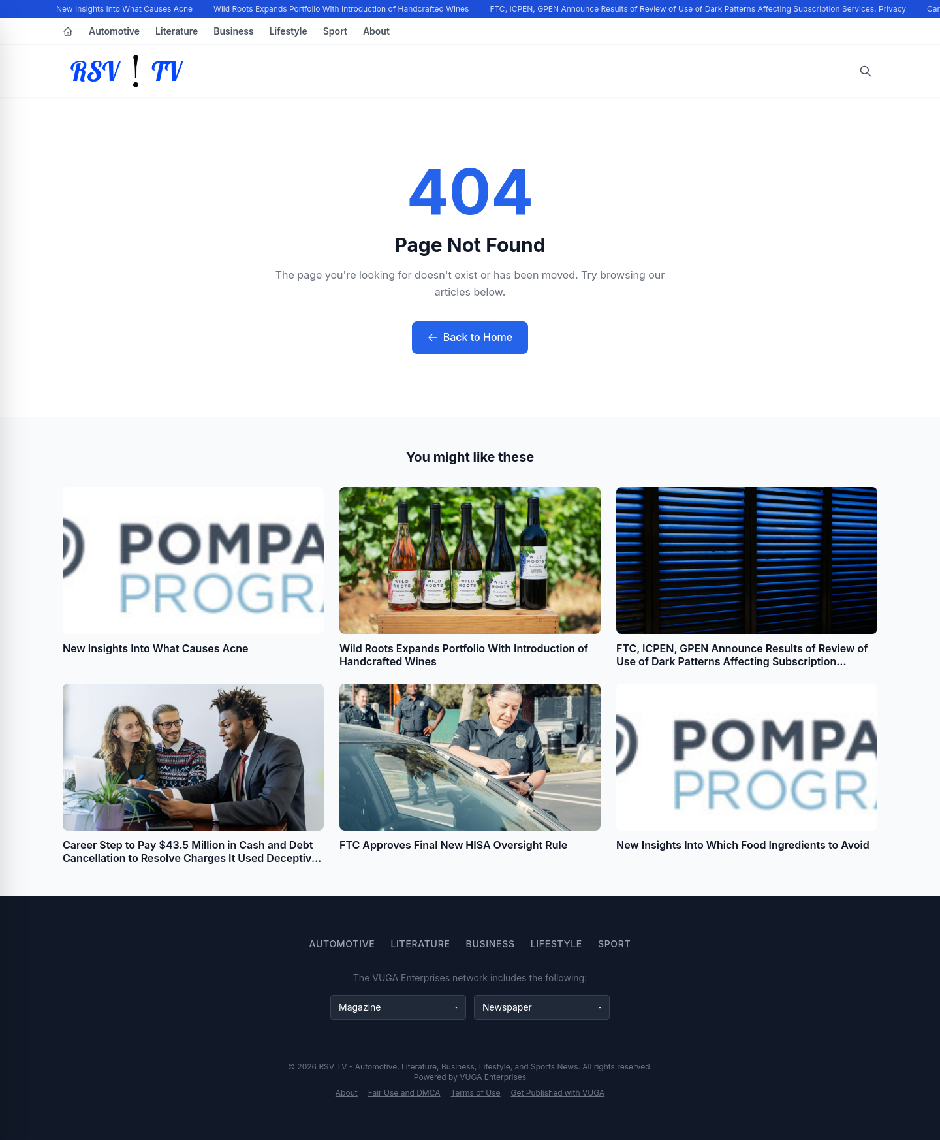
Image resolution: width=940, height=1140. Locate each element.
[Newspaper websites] (542, 1007)
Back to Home (470, 336)
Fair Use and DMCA (404, 1093)
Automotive (114, 31)
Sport (335, 31)
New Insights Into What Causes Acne (125, 9)
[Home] (68, 31)
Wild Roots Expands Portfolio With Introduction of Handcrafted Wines (341, 9)
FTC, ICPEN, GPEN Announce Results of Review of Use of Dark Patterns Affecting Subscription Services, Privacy (698, 9)
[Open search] (865, 71)
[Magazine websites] (398, 1007)
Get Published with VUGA (558, 1093)
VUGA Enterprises (493, 1077)
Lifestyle (288, 31)
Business (233, 31)
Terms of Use (476, 1093)
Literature (176, 31)
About (376, 31)
